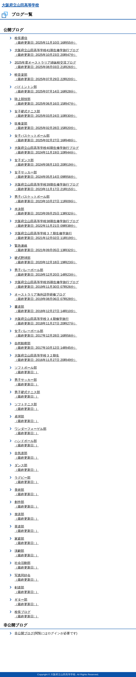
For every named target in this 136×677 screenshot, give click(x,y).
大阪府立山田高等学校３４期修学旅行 (73, 321)
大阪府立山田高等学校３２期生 (73, 358)
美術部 (73, 492)
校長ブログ (73, 614)
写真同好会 (73, 577)
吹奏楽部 (73, 126)
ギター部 (73, 602)
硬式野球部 (73, 260)
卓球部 (73, 419)
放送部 (73, 516)
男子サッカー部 (73, 382)
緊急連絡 (73, 248)
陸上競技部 (73, 101)
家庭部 (73, 541)
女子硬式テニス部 (73, 113)
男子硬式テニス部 (73, 394)
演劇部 (73, 553)
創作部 (73, 504)
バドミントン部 (73, 89)
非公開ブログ (24, 633)
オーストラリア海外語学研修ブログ (73, 297)
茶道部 (73, 529)
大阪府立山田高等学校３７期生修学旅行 (73, 235)
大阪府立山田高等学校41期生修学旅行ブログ (73, 52)
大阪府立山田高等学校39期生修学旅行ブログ (73, 187)
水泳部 (73, 211)
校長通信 (73, 40)
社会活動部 (73, 565)
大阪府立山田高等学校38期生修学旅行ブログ (73, 223)
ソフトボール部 (73, 370)
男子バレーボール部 (73, 272)
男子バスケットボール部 (73, 199)
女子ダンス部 (73, 162)
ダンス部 (73, 467)
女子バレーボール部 (73, 333)
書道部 (73, 309)
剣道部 (73, 590)
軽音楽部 (73, 77)
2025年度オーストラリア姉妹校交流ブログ (73, 65)
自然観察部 (73, 345)
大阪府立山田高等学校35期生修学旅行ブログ (73, 284)
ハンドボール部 (73, 443)
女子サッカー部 (73, 174)
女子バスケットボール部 (73, 138)
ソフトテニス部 (73, 406)
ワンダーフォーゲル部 (73, 431)
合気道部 (73, 455)
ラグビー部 (73, 480)
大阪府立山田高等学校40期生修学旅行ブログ (73, 150)
